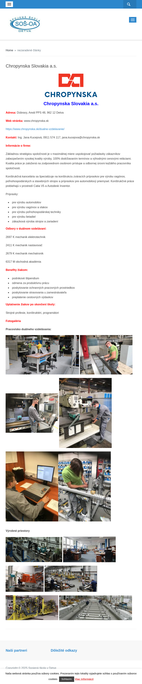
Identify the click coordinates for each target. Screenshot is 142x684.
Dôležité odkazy (64, 650)
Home (9, 50)
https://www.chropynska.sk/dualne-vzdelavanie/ (35, 129)
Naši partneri (16, 650)
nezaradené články (29, 50)
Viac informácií (84, 679)
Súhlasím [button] (67, 679)
